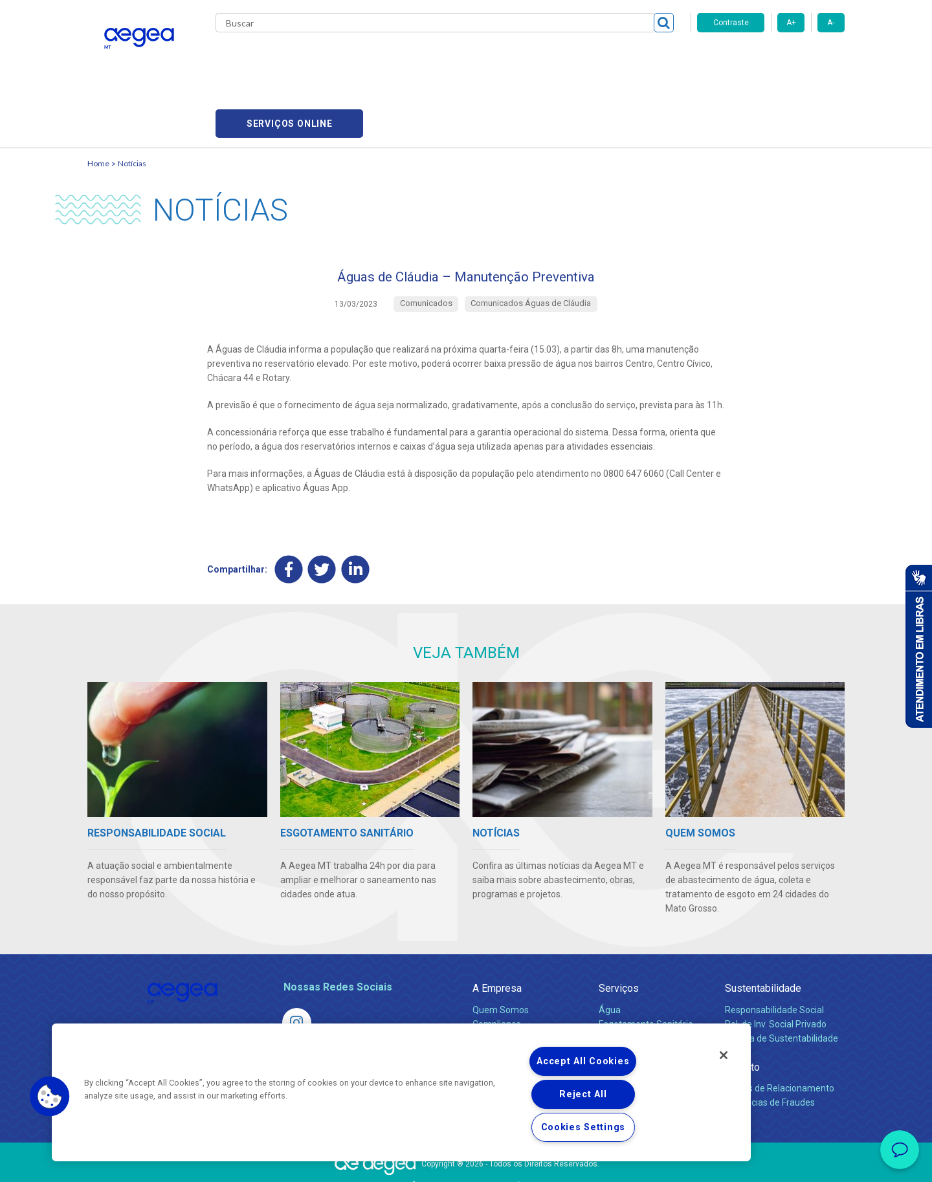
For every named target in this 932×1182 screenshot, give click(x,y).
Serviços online (771, 58)
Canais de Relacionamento (779, 1030)
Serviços (619, 931)
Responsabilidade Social (774, 952)
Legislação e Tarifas (639, 981)
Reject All (582, 1094)
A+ (791, 22)
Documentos (625, 1009)
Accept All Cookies (583, 1061)
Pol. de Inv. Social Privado (776, 966)
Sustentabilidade (763, 931)
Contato (742, 1009)
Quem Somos (500, 952)
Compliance (496, 966)
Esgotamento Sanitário (646, 966)
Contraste (731, 22)
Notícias (132, 100)
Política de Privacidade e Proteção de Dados (466, 1162)
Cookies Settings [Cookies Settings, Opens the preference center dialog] (583, 1127)
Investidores (497, 981)
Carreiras (517, 58)
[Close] (723, 1055)
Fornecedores (586, 58)
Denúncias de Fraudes (770, 1045)
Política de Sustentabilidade (781, 981)
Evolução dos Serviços (644, 995)
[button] (50, 1096)
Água (610, 952)
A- (830, 22)
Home (98, 100)
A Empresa (497, 931)
